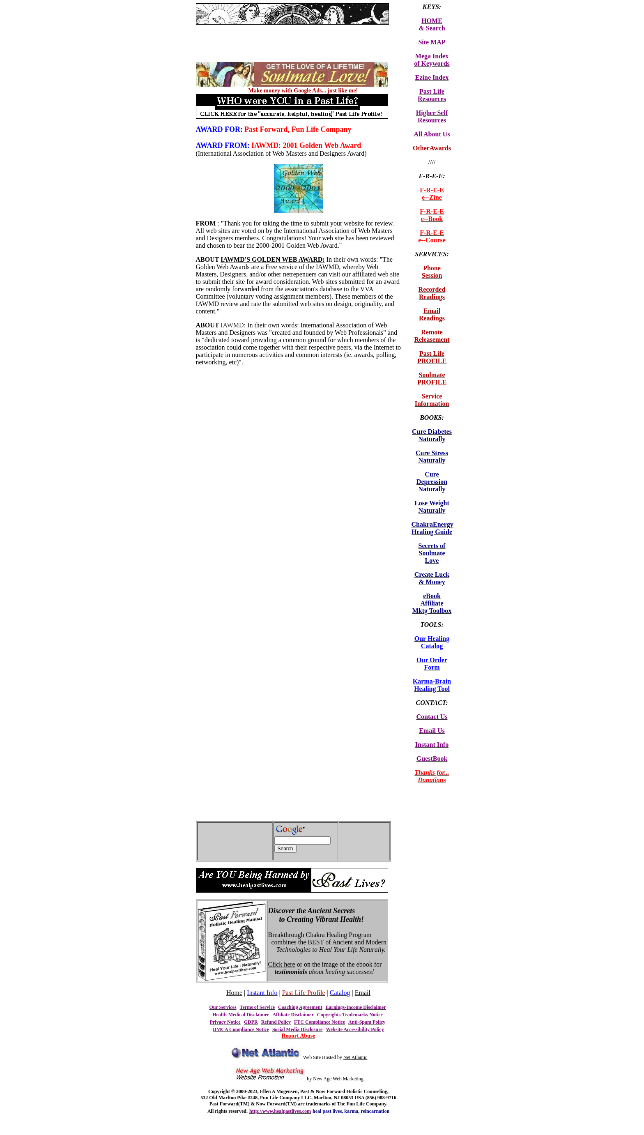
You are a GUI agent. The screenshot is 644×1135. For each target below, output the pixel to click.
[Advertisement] (292, 28)
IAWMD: (233, 325)
